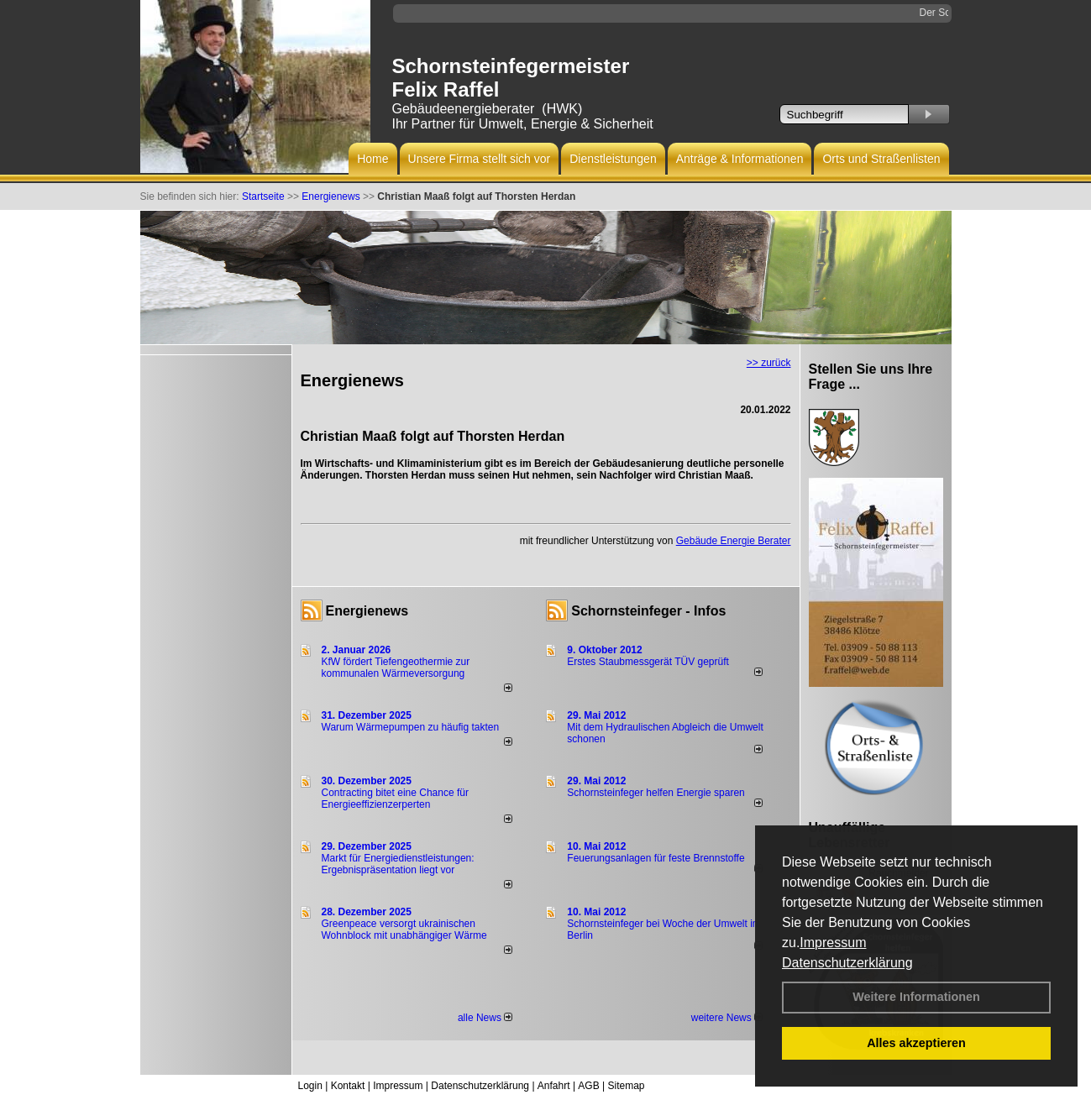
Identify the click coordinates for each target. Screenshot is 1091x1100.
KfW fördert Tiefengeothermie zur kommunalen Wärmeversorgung (396, 667)
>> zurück (769, 363)
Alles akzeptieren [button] (916, 1043)
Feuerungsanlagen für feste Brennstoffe (655, 858)
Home (372, 158)
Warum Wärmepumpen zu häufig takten (411, 727)
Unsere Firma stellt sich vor (479, 158)
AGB (588, 1086)
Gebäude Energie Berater (733, 541)
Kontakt (348, 1086)
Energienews (367, 611)
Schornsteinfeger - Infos (648, 611)
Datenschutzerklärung (847, 963)
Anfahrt (554, 1086)
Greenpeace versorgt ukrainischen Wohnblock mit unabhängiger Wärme (404, 929)
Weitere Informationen (916, 996)
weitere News (727, 1018)
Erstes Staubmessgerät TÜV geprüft (648, 662)
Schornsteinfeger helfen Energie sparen (655, 793)
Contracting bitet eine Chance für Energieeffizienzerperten (395, 798)
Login (310, 1086)
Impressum (833, 942)
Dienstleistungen (613, 158)
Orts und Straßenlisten (881, 158)
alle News (485, 1018)
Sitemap (625, 1086)
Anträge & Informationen (740, 158)
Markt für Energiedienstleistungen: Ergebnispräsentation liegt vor (398, 864)
